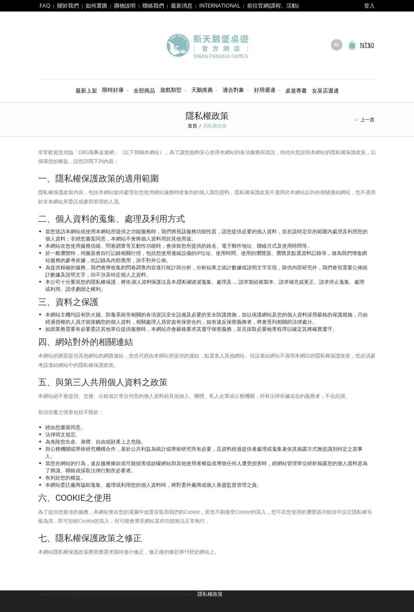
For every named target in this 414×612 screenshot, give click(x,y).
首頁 (192, 125)
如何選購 (96, 5)
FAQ (45, 5)
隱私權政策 (210, 593)
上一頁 (367, 119)
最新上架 (86, 90)
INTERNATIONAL (219, 5)
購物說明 (125, 5)
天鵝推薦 (202, 89)
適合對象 (233, 89)
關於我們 (68, 5)
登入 (369, 5)
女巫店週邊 (325, 90)
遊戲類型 (171, 89)
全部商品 (144, 90)
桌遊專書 (296, 90)
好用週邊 (265, 89)
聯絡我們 (153, 5)
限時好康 (113, 89)
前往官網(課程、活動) (273, 5)
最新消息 (181, 5)
